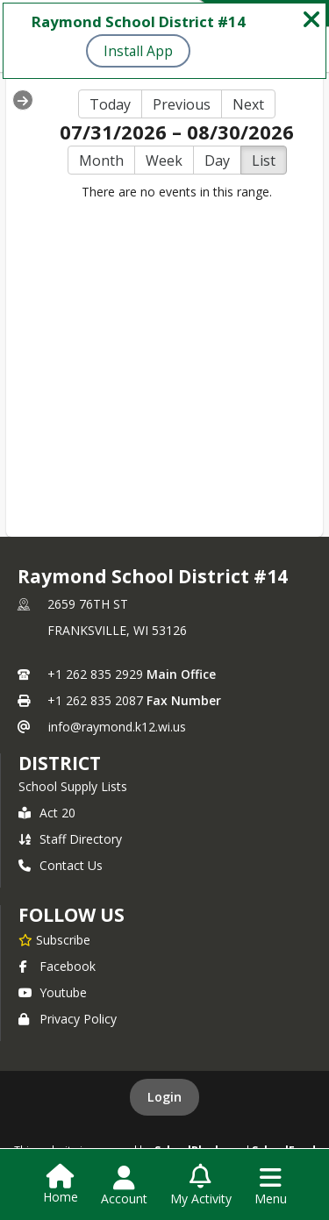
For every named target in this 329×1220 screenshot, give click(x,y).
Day (217, 160)
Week (164, 160)
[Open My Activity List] (201, 1186)
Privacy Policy (67, 1018)
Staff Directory (70, 839)
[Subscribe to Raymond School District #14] (54, 939)
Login (164, 1096)
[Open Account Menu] (124, 1186)
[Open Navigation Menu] (270, 1186)
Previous (182, 104)
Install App (138, 51)
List (263, 160)
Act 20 (46, 812)
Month (101, 160)
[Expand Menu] (22, 100)
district (59, 763)
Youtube (52, 992)
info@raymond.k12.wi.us (117, 726)
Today (110, 104)
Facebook (57, 966)
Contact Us (60, 865)
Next (248, 104)
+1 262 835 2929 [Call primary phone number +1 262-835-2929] (95, 674)
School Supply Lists (72, 786)
